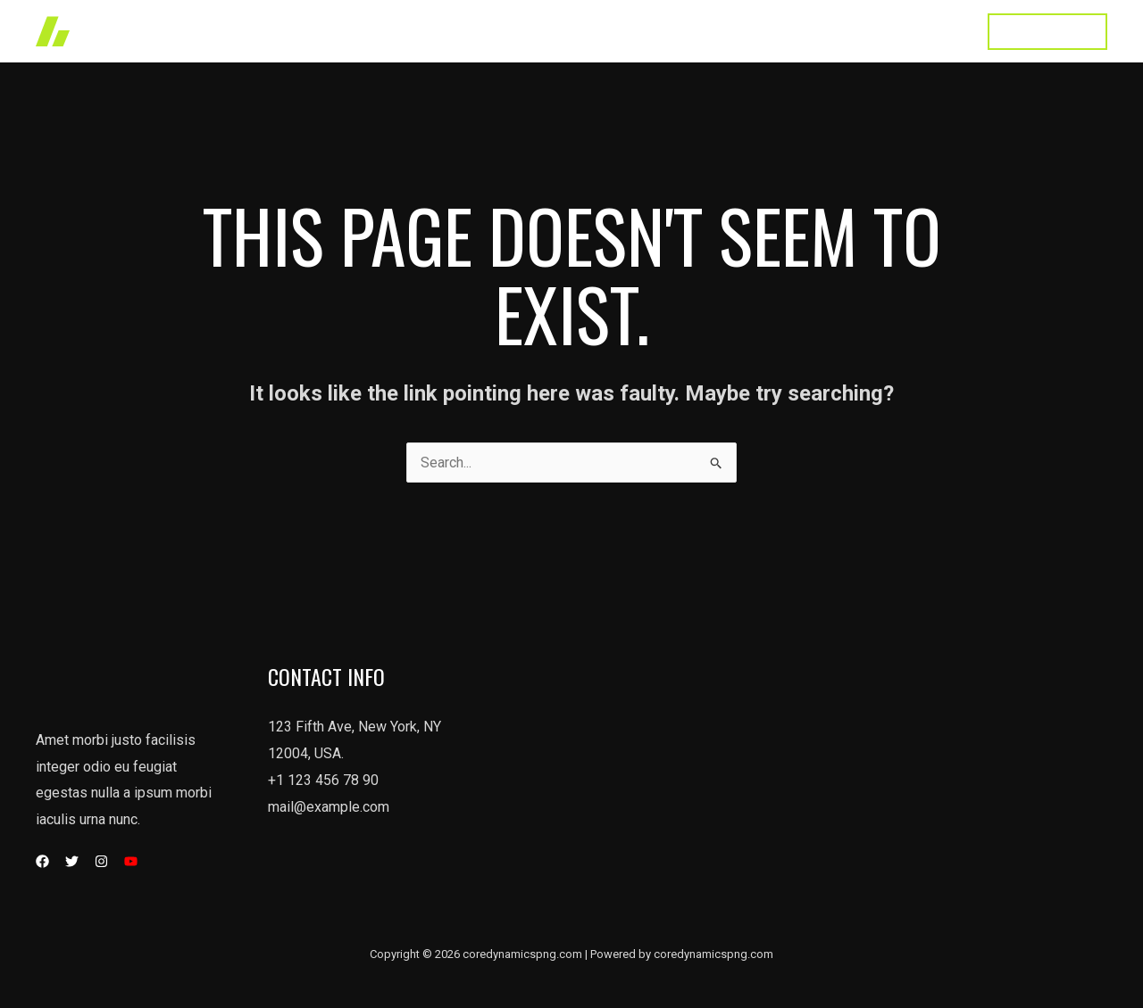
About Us (750, 30)
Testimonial (843, 30)
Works (589, 30)
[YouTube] (131, 861)
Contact (931, 30)
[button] (1047, 31)
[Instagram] (101, 861)
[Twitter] (72, 861)
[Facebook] (42, 861)
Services (665, 30)
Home (521, 30)
